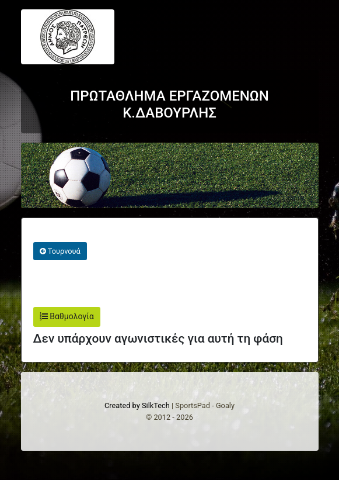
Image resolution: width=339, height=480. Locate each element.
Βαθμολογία (67, 316)
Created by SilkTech (137, 405)
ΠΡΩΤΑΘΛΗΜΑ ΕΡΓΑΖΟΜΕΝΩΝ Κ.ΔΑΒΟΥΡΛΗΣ (169, 104)
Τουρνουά (60, 251)
